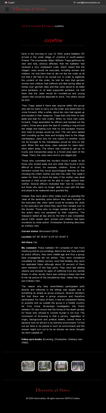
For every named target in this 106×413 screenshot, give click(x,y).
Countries (36, 26)
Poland (47, 26)
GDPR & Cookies (72, 398)
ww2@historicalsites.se (87, 2)
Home (25, 26)
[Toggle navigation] (7, 9)
